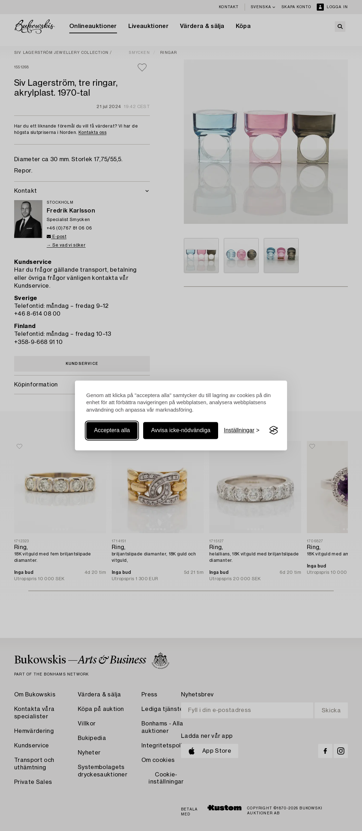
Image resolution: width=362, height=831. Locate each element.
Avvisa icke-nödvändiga (180, 430)
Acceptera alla (112, 430)
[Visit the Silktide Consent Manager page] (273, 430)
